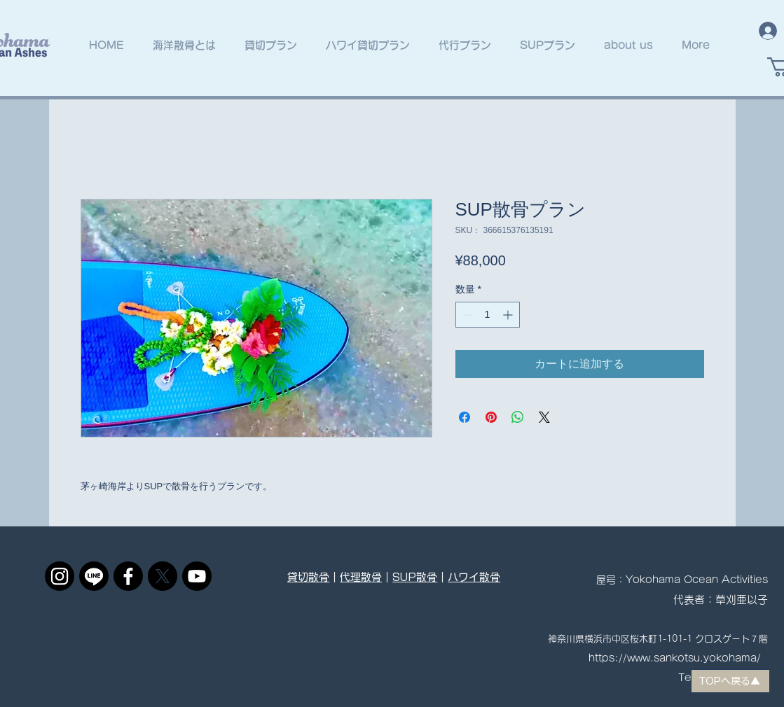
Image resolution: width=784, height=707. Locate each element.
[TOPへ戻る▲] (730, 681)
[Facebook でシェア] (464, 417)
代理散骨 (361, 577)
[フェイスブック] (128, 576)
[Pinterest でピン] (491, 417)
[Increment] (509, 314)
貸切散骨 (308, 577)
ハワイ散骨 (474, 577)
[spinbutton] (487, 314)
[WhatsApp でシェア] (517, 417)
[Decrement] (466, 314)
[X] (162, 576)
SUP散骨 (414, 577)
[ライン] (94, 576)
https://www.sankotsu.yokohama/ (675, 658)
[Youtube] (197, 576)
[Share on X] (544, 417)
